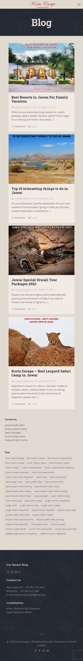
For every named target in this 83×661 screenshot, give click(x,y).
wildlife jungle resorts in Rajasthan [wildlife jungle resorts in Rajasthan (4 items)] (21, 533)
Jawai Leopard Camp (16, 428)
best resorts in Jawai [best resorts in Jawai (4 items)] (15, 462)
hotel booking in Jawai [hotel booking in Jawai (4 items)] (59, 462)
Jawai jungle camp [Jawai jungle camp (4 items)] (14, 481)
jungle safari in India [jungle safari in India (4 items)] (29, 505)
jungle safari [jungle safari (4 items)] (11, 505)
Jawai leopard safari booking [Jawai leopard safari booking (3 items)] (19, 486)
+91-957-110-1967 (35, 587)
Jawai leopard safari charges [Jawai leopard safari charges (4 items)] (19, 491)
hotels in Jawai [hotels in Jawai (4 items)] (12, 467)
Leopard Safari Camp (16, 440)
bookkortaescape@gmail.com (30, 594)
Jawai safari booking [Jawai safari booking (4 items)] (60, 496)
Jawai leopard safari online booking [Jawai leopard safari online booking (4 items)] (51, 491)
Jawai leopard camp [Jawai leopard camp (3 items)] (54, 481)
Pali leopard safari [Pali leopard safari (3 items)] (39, 524)
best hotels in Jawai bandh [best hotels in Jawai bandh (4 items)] (60, 458)
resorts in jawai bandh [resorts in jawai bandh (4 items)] (16, 529)
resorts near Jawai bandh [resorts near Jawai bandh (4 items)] (40, 529)
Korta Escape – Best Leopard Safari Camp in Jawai (41, 373)
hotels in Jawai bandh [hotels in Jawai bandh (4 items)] (32, 467)
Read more (20, 126)
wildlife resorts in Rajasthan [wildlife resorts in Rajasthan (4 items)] (53, 533)
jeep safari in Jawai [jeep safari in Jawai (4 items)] (33, 500)
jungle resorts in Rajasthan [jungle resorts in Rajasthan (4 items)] (57, 500)
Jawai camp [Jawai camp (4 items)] (41, 477)
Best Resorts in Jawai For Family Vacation (39, 99)
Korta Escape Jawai (15, 436)
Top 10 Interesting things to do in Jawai (39, 190)
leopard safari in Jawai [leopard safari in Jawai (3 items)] (42, 514)
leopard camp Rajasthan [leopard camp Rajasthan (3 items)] (43, 510)
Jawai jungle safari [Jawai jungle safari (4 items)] (33, 481)
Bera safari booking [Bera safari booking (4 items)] (15, 458)
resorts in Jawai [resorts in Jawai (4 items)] (58, 524)
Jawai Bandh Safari (15, 425)
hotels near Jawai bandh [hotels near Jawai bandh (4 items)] (43, 472)
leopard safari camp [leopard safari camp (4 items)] (67, 510)
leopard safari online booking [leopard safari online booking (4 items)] (50, 519)
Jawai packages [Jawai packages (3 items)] (41, 496)
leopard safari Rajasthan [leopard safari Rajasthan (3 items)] (17, 524)
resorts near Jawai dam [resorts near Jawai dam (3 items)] (66, 529)
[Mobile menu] (79, 4)
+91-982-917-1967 (29, 591)
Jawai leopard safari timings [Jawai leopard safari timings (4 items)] (18, 496)
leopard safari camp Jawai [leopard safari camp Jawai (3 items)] (17, 514)
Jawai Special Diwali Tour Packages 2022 (34, 282)
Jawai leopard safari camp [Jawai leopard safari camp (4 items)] (47, 486)
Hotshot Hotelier (22, 107)
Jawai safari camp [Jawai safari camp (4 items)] (14, 500)
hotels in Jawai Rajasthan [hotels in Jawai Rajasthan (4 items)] (17, 472)
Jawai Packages (13, 432)
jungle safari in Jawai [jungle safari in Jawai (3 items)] (50, 505)
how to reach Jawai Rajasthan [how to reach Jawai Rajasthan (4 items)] (19, 477)
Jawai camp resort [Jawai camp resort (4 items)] (58, 477)
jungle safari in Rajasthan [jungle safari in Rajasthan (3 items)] (17, 510)
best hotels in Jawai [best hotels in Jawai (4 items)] (36, 458)
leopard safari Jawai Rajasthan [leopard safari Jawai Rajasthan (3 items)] (20, 519)
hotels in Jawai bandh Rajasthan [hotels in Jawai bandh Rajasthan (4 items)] (59, 467)
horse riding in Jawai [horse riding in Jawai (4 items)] (36, 462)
